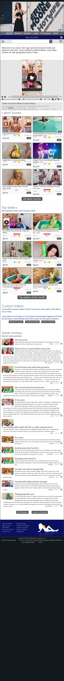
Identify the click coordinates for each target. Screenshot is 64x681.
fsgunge (50, 489)
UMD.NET (5, 527)
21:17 (59, 131)
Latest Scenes (11, 113)
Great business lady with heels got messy (32, 367)
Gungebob (50, 454)
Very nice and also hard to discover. (29, 387)
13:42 (59, 256)
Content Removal (23, 525)
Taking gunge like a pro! (24, 494)
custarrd (51, 443)
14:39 (29, 229)
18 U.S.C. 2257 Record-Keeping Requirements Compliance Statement (40, 540)
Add (28, 138)
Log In (40, 542)
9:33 (60, 229)
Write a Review (22, 529)
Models (27, 33)
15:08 (59, 158)
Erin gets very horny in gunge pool (29, 469)
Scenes (18, 33)
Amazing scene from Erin (25, 458)
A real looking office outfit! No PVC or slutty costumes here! (27, 427)
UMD (55, 33)
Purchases (46, 33)
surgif (51, 383)
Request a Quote (16, 322)
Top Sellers (9, 207)
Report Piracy (21, 523)
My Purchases (7, 523)
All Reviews (22, 512)
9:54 (30, 158)
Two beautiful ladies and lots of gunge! (31, 481)
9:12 (30, 256)
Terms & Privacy (8, 529)
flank (52, 416)
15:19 (29, 283)
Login (36, 33)
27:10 (59, 184)
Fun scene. (19, 437)
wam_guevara (49, 362)
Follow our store (22, 527)
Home (9, 33)
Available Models (32, 322)
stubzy (51, 344)
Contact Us (6, 531)
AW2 (51, 433)
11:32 (29, 184)
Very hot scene (21, 340)
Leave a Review (48, 322)
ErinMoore (20, 531)
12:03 (29, 131)
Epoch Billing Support (28, 542)
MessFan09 (48, 506)
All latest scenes (32, 198)
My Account (6, 525)
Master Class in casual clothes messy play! (33, 348)
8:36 (60, 283)
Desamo (51, 477)
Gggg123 (50, 395)
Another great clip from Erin (26, 448)
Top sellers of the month (32, 297)
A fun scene (20, 400)
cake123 (50, 464)
